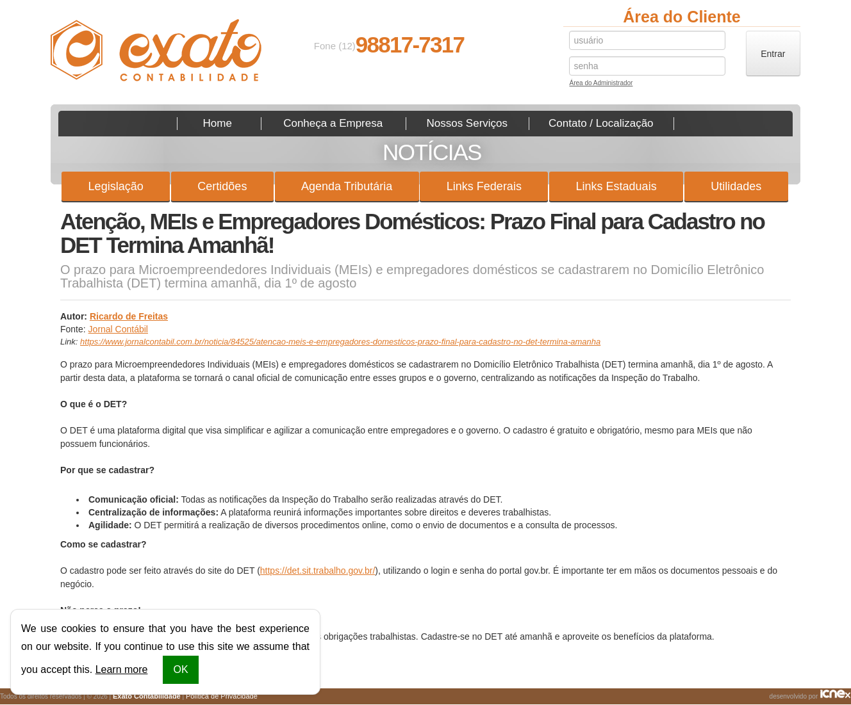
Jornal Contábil (118, 329)
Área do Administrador (600, 84)
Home (217, 123)
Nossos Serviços (467, 123)
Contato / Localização (601, 123)
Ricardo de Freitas (129, 316)
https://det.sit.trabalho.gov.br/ (318, 570)
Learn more (121, 669)
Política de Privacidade (222, 696)
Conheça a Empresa (333, 123)
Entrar (773, 54)
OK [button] (180, 669)
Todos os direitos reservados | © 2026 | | (129, 696)
